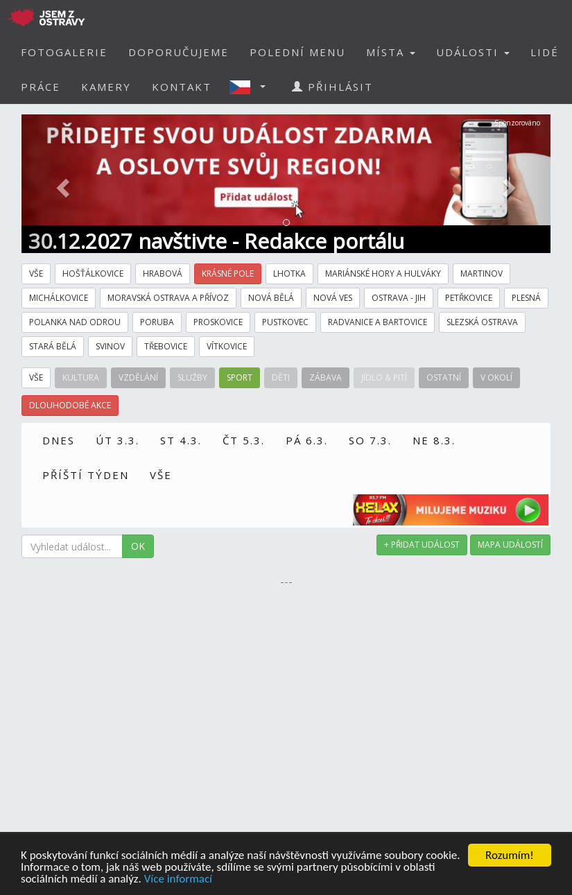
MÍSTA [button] (390, 52)
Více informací (178, 880)
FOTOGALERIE (64, 52)
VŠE (161, 475)
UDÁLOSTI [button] (473, 52)
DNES (58, 440)
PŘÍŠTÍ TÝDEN (85, 475)
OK (138, 546)
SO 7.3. (370, 440)
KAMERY (106, 87)
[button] (251, 86)
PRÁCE (40, 87)
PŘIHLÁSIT (332, 87)
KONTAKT (181, 87)
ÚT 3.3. (117, 440)
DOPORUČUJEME (178, 52)
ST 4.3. (181, 440)
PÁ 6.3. (307, 440)
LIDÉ (544, 52)
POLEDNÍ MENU (297, 52)
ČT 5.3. (244, 440)
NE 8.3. (434, 440)
